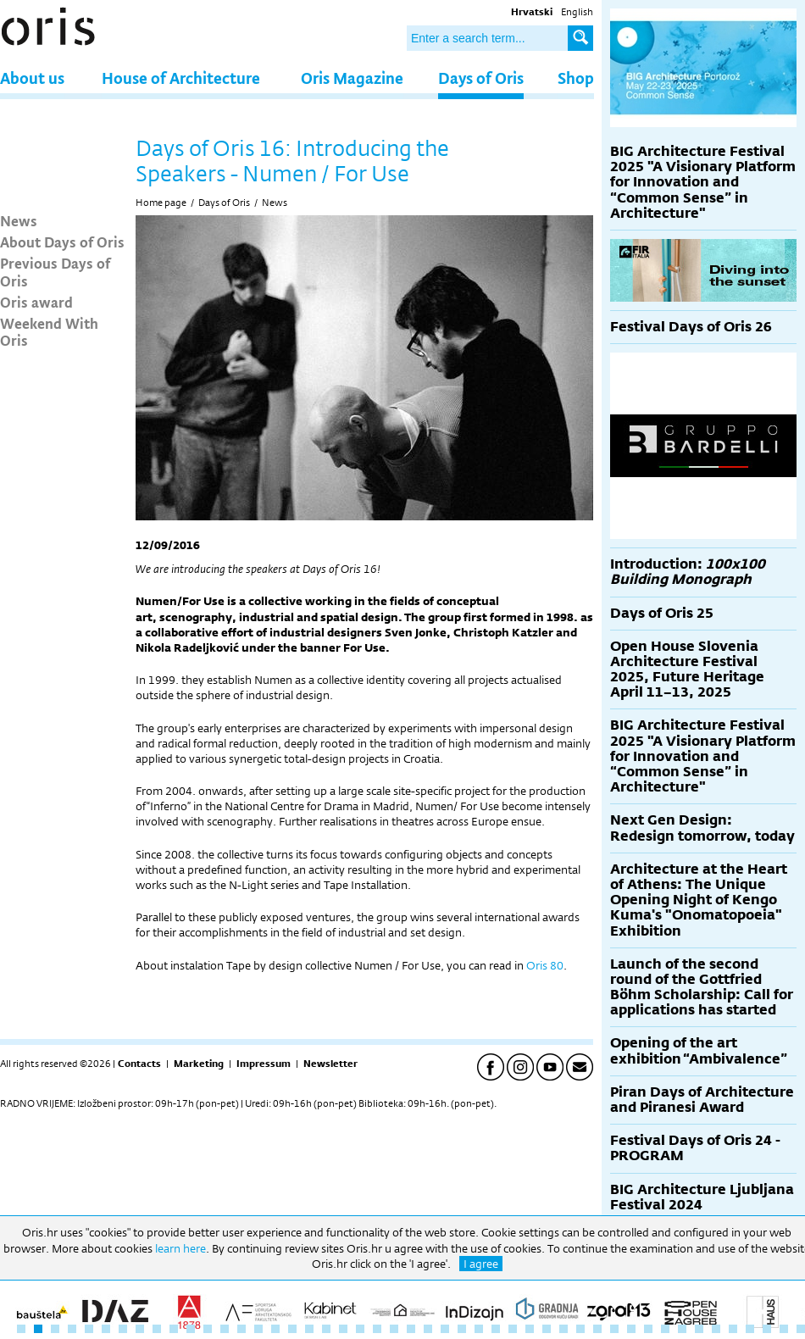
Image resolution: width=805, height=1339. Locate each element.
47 (801, 1329)
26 (445, 1329)
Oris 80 (545, 965)
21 (360, 1329)
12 (207, 1329)
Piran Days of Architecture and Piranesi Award (702, 1099)
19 (326, 1329)
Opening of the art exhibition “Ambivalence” (698, 1050)
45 (767, 1329)
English (577, 12)
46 (784, 1329)
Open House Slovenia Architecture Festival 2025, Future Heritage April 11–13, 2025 (687, 669)
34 (580, 1329)
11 (190, 1329)
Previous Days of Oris (55, 271)
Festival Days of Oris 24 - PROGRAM (695, 1147)
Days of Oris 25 (661, 613)
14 (241, 1329)
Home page (161, 202)
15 (258, 1329)
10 (173, 1329)
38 (648, 1329)
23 (394, 1329)
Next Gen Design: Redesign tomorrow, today (702, 827)
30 (512, 1329)
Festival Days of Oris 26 (691, 327)
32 (546, 1329)
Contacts (139, 1063)
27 (462, 1329)
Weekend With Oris (49, 331)
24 (411, 1329)
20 (343, 1329)
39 (665, 1329)
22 (377, 1329)
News (18, 220)
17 (292, 1329)
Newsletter (330, 1063)
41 (699, 1329)
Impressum (263, 1063)
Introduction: (687, 571)
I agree (481, 1263)
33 (563, 1329)
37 (631, 1329)
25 (428, 1329)
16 (275, 1329)
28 (479, 1329)
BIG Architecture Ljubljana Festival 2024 (702, 1197)
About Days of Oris (62, 241)
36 (614, 1329)
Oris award (36, 302)
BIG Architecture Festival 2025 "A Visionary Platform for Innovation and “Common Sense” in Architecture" (703, 182)
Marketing (199, 1063)
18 (309, 1329)
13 (224, 1329)
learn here (180, 1248)
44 (750, 1329)
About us (32, 77)
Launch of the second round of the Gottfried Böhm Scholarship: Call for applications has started (701, 987)
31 (529, 1329)
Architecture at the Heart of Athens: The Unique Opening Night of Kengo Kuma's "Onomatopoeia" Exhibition (698, 900)
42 (716, 1329)
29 (495, 1329)
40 (682, 1329)
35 (597, 1329)
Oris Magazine (352, 77)
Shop (576, 77)
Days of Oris (481, 77)
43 (733, 1329)
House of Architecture (181, 77)
